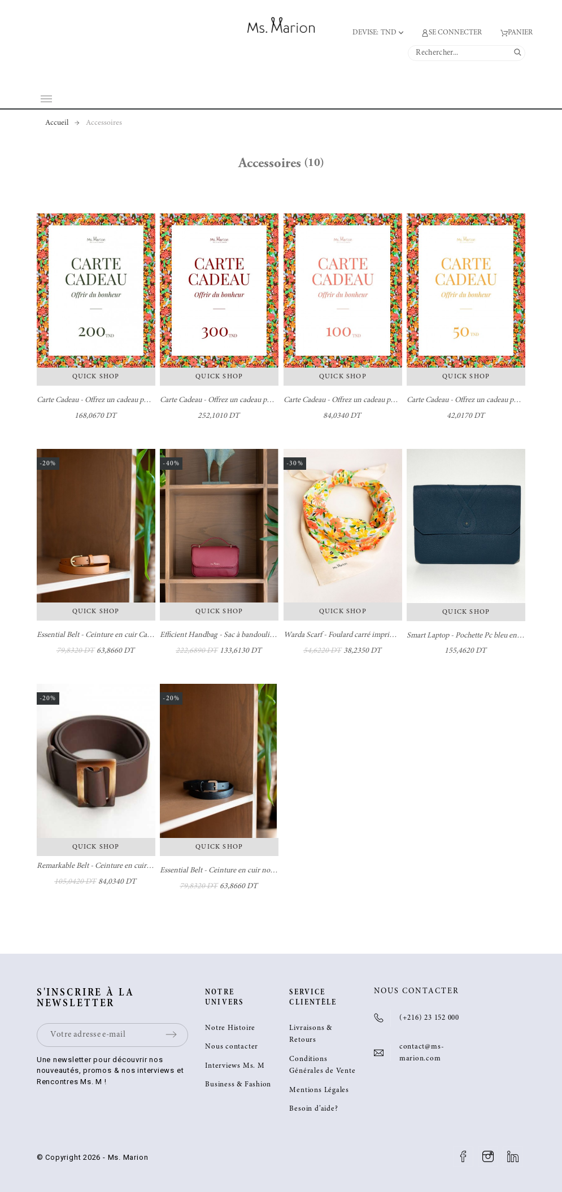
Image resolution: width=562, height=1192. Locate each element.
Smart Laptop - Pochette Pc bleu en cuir (469, 636)
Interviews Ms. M (234, 1066)
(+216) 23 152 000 (429, 1018)
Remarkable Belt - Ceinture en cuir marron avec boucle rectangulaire (145, 866)
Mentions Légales (318, 1090)
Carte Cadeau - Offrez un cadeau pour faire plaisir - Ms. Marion (135, 400)
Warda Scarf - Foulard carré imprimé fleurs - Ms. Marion (372, 635)
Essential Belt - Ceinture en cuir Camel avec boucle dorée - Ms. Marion (148, 635)
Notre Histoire (230, 1028)
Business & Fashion (238, 1085)
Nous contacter (231, 1047)
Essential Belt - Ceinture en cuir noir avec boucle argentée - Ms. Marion (272, 871)
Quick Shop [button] (96, 376)
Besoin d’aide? (313, 1109)
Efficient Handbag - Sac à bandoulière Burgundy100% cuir (252, 635)
